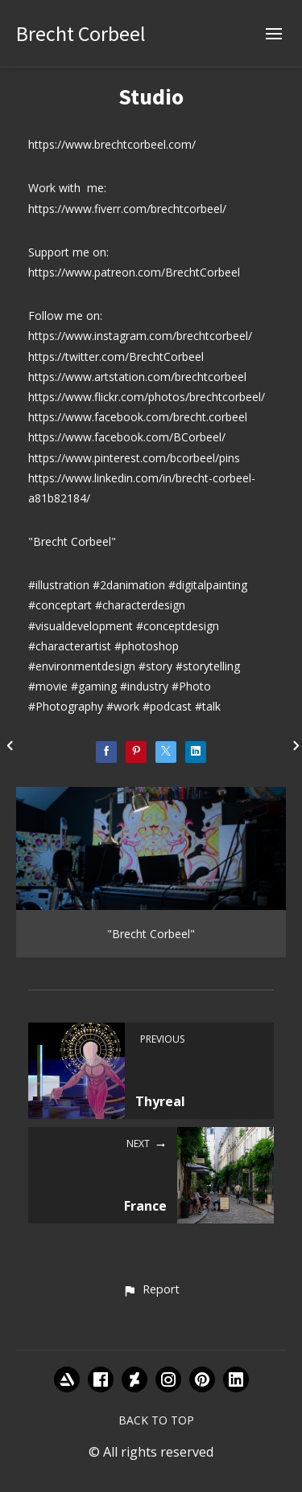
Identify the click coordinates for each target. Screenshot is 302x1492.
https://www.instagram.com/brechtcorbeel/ (140, 335)
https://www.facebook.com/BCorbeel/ (126, 437)
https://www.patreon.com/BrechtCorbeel (134, 272)
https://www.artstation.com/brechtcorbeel (137, 376)
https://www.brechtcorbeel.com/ (112, 144)
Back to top (156, 1420)
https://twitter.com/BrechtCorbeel (116, 356)
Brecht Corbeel (81, 33)
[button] (151, 1290)
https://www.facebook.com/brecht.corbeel (137, 416)
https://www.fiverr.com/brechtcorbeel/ (127, 208)
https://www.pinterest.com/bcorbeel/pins (134, 457)
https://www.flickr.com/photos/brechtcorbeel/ (146, 396)
